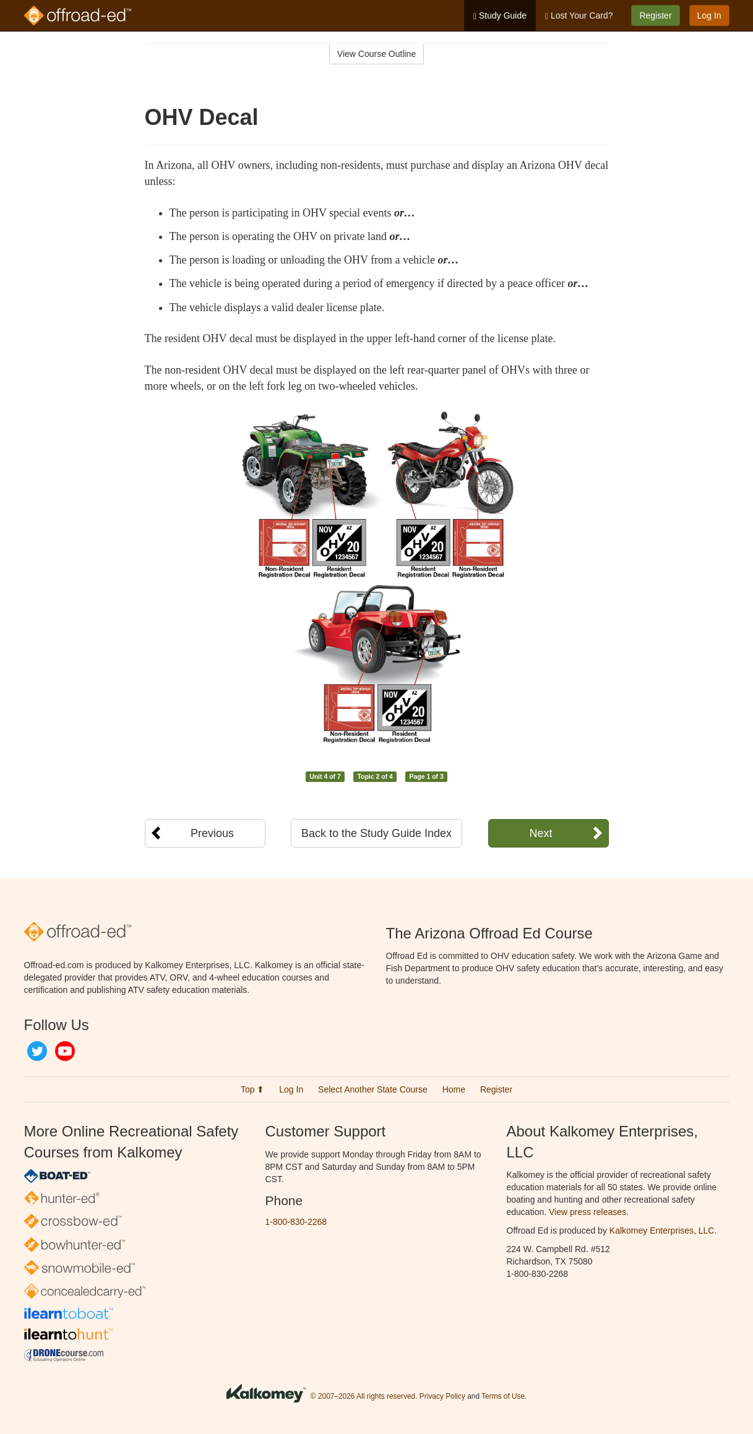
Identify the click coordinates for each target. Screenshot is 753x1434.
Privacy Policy (442, 1396)
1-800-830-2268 (296, 1222)
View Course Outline (376, 54)
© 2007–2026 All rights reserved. (364, 1396)
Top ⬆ (252, 1089)
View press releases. (589, 1212)
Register (655, 15)
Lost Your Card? (579, 16)
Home (453, 1089)
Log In (709, 15)
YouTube (65, 1051)
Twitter (37, 1051)
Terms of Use (503, 1396)
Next (540, 833)
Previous (212, 833)
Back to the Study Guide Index (376, 833)
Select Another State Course (373, 1089)
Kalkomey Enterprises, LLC (662, 1230)
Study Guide (500, 16)
